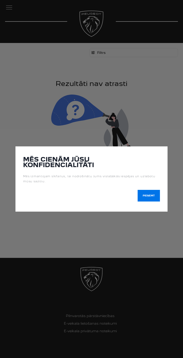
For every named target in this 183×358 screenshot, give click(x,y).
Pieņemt (149, 195)
